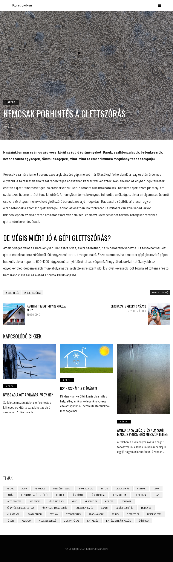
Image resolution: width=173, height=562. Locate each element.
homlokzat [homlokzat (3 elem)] (141, 494)
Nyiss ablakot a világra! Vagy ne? (28, 395)
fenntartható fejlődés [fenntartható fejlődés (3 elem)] (34, 494)
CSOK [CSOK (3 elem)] (156, 488)
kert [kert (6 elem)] (74, 501)
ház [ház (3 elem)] (157, 494)
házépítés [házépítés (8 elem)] (35, 501)
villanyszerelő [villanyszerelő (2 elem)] (47, 520)
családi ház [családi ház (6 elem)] (122, 488)
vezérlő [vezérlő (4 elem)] (26, 520)
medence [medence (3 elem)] (146, 507)
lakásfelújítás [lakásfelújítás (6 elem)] (124, 507)
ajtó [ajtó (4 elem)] (24, 488)
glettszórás (33, 292)
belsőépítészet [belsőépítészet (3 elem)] (62, 488)
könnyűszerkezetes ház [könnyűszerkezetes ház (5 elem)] (20, 507)
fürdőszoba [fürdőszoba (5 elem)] (97, 494)
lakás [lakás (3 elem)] (104, 507)
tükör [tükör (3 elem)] (10, 520)
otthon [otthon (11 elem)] (54, 514)
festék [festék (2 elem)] (60, 494)
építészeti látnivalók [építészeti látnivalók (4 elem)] (118, 520)
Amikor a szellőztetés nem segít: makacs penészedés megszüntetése (142, 432)
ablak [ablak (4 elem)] (10, 488)
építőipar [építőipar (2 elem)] (144, 520)
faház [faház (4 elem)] (10, 494)
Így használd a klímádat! (78, 388)
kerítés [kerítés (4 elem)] (109, 501)
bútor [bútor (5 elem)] (104, 488)
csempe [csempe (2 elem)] (141, 488)
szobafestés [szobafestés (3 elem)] (73, 514)
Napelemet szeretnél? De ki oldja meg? (48, 310)
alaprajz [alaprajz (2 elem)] (40, 488)
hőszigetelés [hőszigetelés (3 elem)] (56, 501)
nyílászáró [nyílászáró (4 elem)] (13, 514)
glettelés (13, 292)
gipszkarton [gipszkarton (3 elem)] (119, 494)
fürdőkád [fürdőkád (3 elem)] (77, 494)
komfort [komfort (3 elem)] (126, 501)
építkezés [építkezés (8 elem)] (92, 520)
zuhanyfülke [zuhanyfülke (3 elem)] (71, 520)
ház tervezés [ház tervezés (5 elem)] (14, 501)
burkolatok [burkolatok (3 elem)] (86, 488)
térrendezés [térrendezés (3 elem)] (154, 514)
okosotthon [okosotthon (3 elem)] (35, 514)
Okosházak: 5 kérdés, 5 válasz (124, 308)
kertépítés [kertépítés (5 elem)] (91, 501)
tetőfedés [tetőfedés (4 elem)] (133, 514)
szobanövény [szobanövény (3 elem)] (96, 514)
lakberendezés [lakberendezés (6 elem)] (84, 507)
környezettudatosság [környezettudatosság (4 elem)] (54, 507)
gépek (11, 102)
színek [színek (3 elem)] (115, 514)
